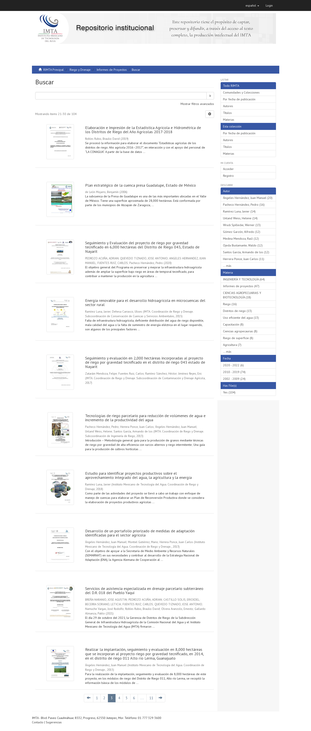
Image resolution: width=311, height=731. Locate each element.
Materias (228, 120)
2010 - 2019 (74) (234, 372)
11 (151, 698)
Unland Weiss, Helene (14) (240, 218)
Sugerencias (54, 722)
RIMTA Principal (53, 70)
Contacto (37, 722)
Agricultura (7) (232, 345)
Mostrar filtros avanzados (197, 104)
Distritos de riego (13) (237, 311)
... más (227, 266)
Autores (228, 106)
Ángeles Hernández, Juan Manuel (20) (247, 198)
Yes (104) (229, 392)
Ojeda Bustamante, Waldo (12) (243, 245)
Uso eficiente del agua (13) (241, 318)
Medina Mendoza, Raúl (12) (241, 239)
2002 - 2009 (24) (234, 379)
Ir (210, 96)
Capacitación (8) (233, 324)
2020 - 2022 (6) (233, 365)
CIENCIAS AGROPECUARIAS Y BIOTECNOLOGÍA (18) (242, 295)
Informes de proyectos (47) (241, 286)
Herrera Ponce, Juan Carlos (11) (243, 259)
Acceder (228, 169)
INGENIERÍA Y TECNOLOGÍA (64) (244, 279)
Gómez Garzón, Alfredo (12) (241, 232)
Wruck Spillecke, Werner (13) (242, 225)
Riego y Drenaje (80, 70)
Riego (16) (230, 304)
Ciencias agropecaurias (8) (240, 331)
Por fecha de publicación (239, 99)
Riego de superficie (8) (238, 338)
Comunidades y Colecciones (241, 92)
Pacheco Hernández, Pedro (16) (244, 205)
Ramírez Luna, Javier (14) (239, 211)
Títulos (227, 113)
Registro (228, 176)
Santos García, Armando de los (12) (246, 252)
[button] (252, 5)
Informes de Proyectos (112, 70)
